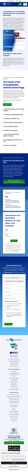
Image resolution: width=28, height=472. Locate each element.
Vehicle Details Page (14, 363)
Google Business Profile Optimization (14, 396)
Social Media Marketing (14, 402)
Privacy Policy (16, 250)
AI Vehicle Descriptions (14, 373)
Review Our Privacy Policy (18, 459)
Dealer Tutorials (14, 419)
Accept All (14, 462)
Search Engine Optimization (14, 359)
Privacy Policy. (9, 316)
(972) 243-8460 (10, 1)
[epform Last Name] (14, 291)
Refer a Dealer (14, 418)
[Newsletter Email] (14, 236)
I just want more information (13, 309)
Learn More (8, 443)
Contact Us (7, 104)
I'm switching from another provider (12, 306)
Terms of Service (17, 315)
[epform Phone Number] (14, 298)
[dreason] (5, 304)
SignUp (14, 408)
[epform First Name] (14, 288)
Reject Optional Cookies (14, 469)
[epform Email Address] (14, 295)
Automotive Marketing (14, 394)
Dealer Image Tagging (14, 378)
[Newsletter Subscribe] (14, 241)
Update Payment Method (14, 414)
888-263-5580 (8, 272)
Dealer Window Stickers (14, 389)
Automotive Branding (14, 366)
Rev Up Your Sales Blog (14, 411)
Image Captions (14, 383)
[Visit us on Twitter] (11, 353)
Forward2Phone (14, 379)
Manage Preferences (14, 466)
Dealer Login (18, 1)
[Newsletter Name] (14, 231)
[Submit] (8, 324)
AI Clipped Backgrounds (14, 374)
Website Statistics (14, 364)
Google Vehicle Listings (14, 401)
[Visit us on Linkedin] (15, 353)
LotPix (14, 376)
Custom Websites (14, 358)
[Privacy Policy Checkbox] (5, 312)
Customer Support (14, 413)
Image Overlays (14, 386)
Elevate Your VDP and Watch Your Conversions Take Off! (14, 181)
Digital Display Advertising (14, 398)
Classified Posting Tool (14, 399)
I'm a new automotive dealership (14, 304)
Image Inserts (14, 384)
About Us (14, 409)
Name (6, 229)
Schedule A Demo (18, 443)
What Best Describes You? (11, 301)
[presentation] (13, 319)
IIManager (14, 371)
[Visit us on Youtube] (17, 353)
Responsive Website (14, 361)
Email (6, 234)
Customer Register (14, 381)
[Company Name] (14, 285)
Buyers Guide (14, 387)
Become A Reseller (14, 416)
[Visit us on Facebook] (13, 353)
